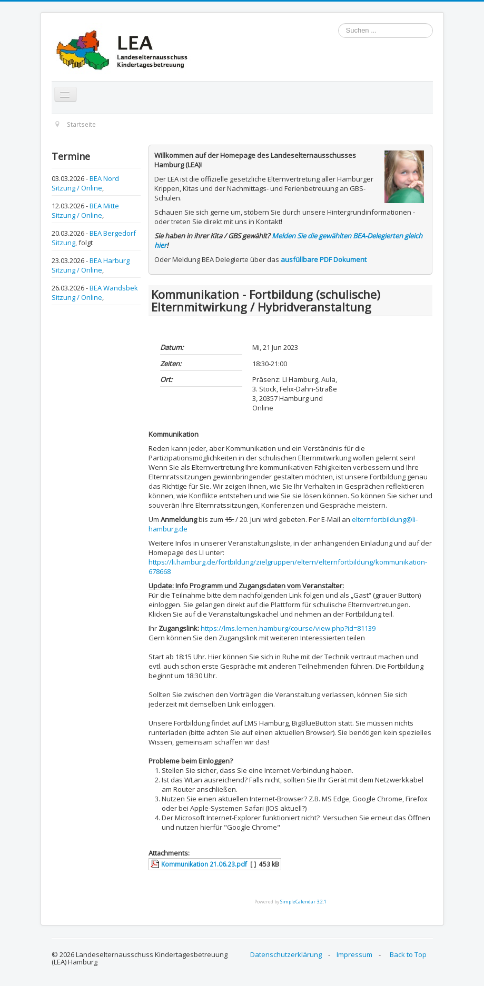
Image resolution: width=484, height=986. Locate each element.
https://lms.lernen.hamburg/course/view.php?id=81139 (288, 628)
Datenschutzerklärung (286, 954)
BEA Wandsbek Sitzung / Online (95, 292)
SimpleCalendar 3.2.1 (303, 901)
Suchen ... (338, 23)
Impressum (354, 954)
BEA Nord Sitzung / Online (85, 183)
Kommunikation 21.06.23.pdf (204, 864)
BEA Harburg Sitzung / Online (91, 265)
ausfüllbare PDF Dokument (324, 259)
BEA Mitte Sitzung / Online (85, 210)
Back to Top (408, 954)
